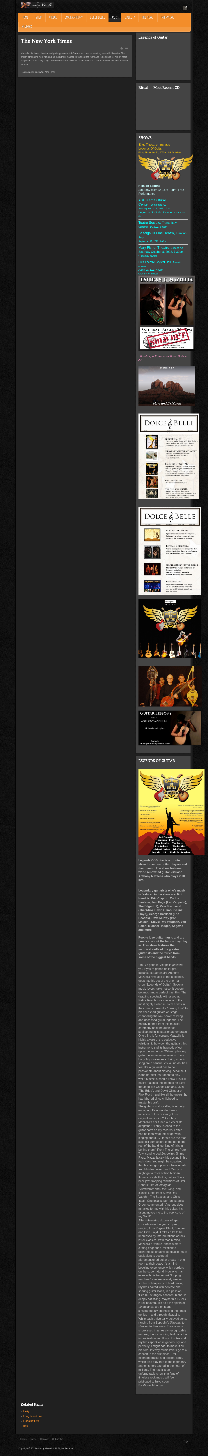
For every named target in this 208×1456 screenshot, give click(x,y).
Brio (25, 1425)
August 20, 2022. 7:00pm (150, 270)
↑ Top (184, 1441)
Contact (44, 1439)
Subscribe (57, 1439)
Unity (26, 1411)
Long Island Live (33, 1416)
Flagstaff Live (31, 1420)
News (34, 1439)
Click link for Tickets (148, 273)
